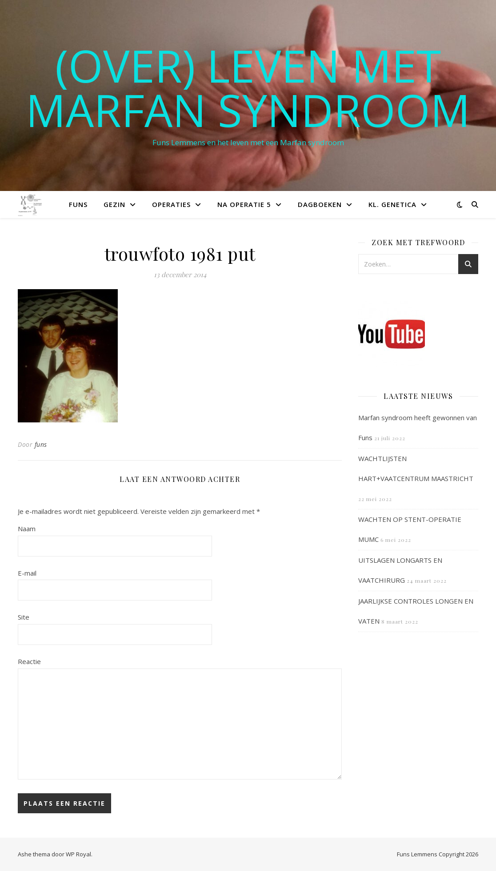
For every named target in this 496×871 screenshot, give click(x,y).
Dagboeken (320, 204)
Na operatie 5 (244, 204)
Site (23, 616)
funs (41, 444)
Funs (78, 204)
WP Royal (78, 854)
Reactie (29, 661)
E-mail (27, 573)
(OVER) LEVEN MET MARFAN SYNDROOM (248, 87)
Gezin (114, 204)
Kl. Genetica (392, 204)
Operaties (171, 204)
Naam (27, 528)
